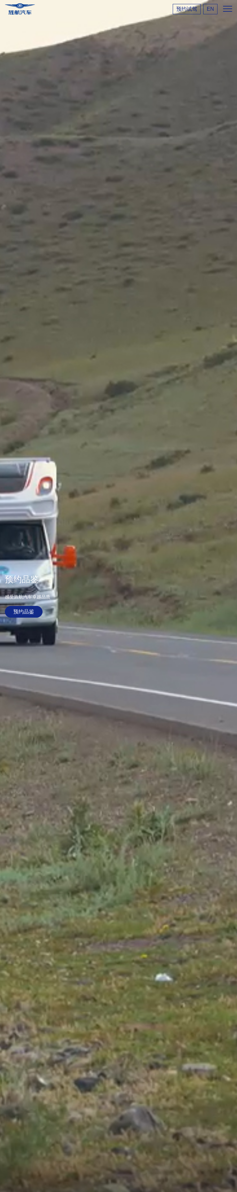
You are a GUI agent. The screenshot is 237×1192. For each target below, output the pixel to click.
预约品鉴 (23, 611)
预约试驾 (186, 9)
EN (210, 9)
